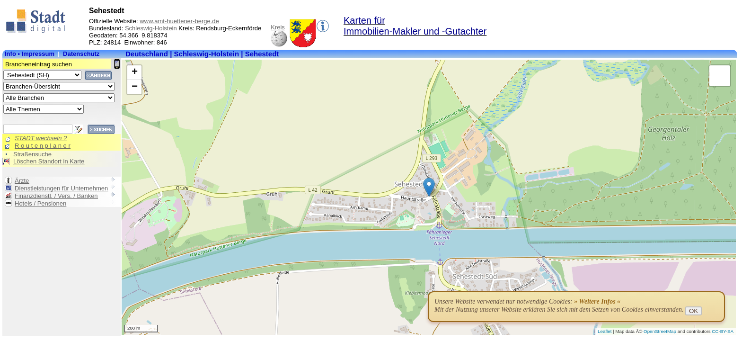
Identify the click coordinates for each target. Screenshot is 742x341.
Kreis (278, 27)
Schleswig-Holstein (151, 28)
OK (693, 310)
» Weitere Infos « (597, 301)
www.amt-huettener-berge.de (179, 21)
